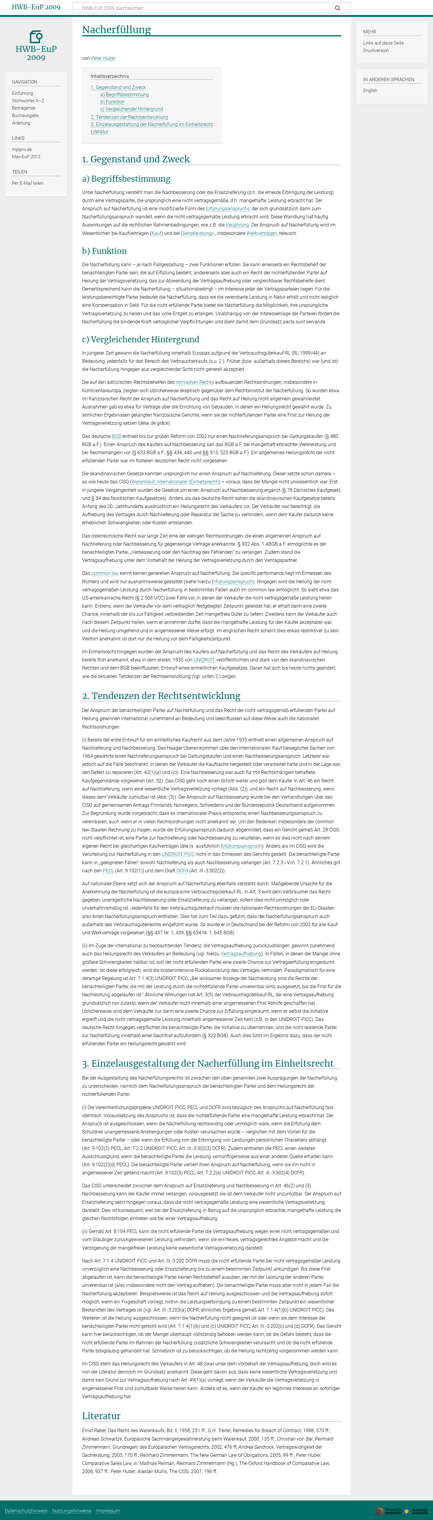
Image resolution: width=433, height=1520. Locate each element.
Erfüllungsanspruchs (228, 208)
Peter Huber (103, 58)
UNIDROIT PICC (178, 854)
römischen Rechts (195, 382)
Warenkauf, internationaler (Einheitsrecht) (175, 482)
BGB (116, 436)
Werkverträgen (262, 233)
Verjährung (237, 225)
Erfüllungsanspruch (232, 581)
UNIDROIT (204, 660)
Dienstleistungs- (198, 233)
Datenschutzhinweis (26, 1511)
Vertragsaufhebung (241, 954)
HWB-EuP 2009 (36, 7)
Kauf (156, 233)
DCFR (182, 871)
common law (105, 573)
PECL (108, 871)
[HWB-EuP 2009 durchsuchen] (211, 8)
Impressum (108, 1511)
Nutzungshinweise (71, 1511)
